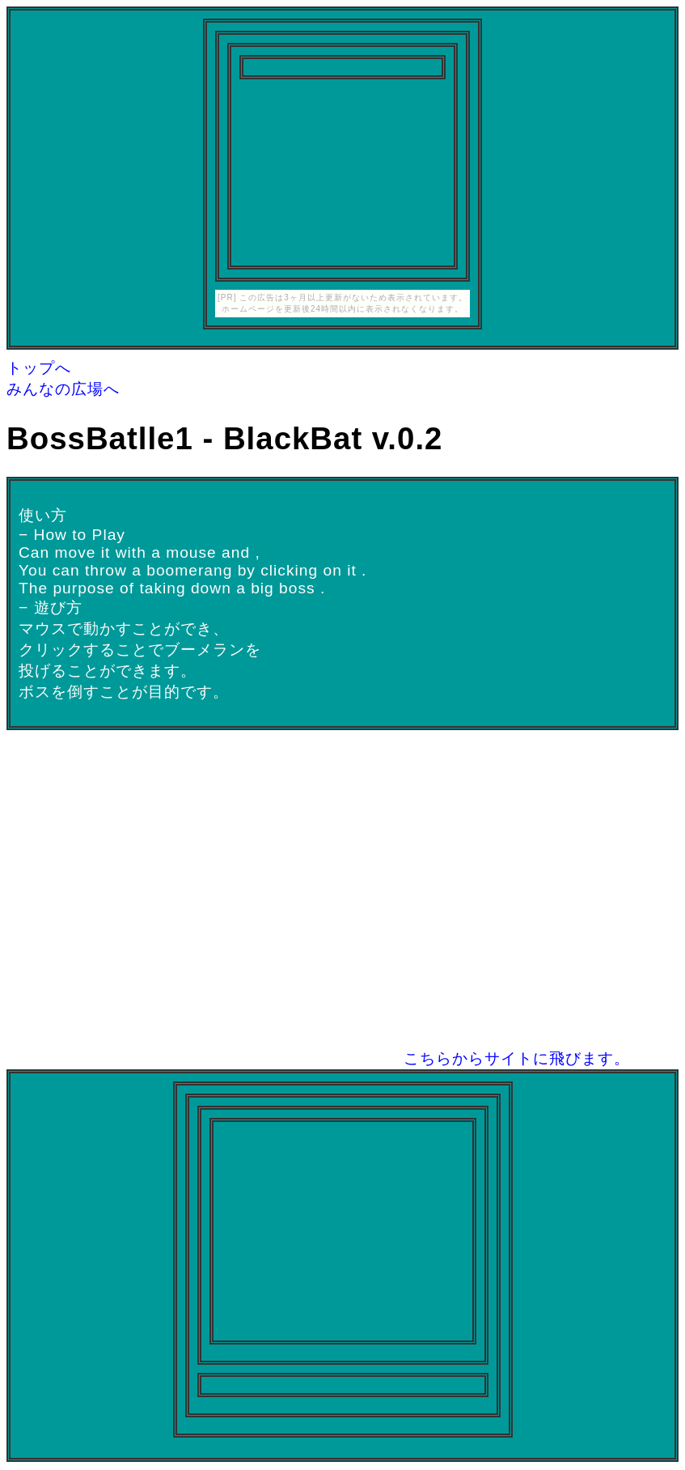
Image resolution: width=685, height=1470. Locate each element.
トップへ (38, 367)
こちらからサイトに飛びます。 (517, 1058)
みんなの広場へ (63, 388)
